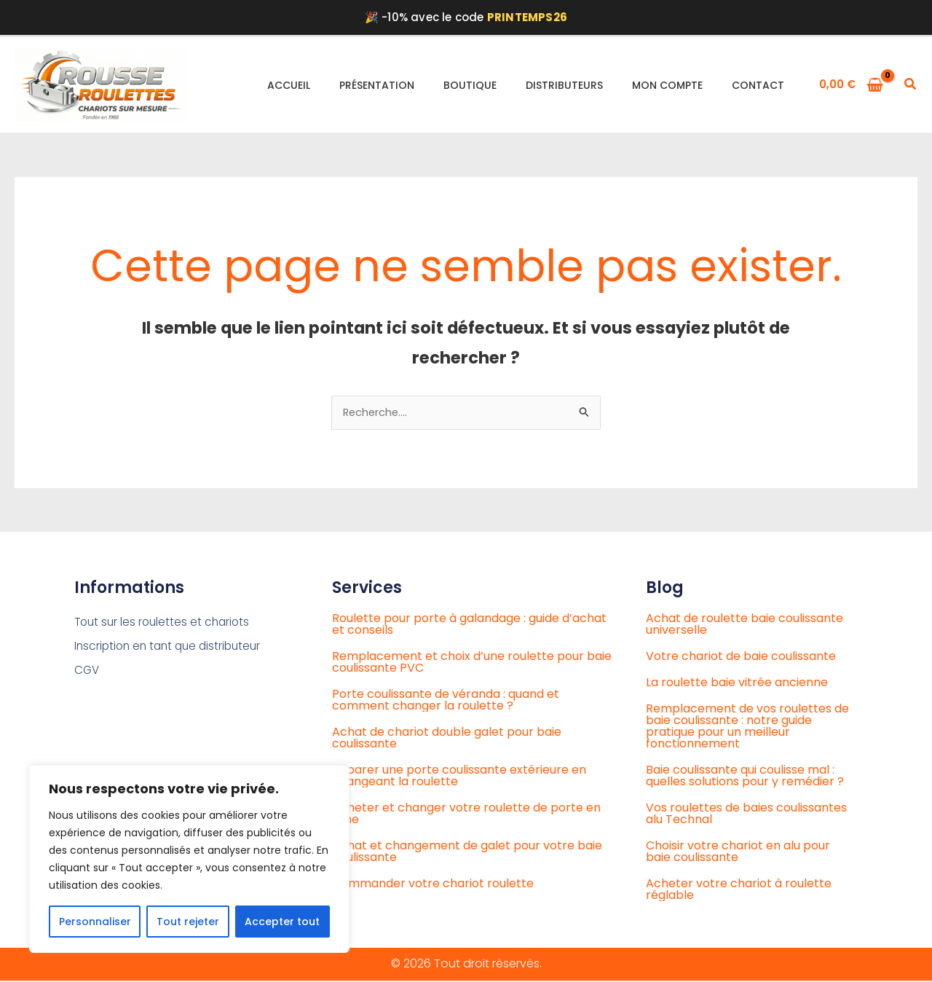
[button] (910, 85)
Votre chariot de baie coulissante (741, 657)
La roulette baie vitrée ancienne (737, 683)
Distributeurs (564, 85)
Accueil (288, 85)
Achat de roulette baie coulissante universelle (744, 625)
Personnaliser (95, 921)
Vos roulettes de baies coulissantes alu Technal (746, 815)
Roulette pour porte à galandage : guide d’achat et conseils (469, 625)
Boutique (470, 85)
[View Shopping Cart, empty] (851, 85)
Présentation (376, 85)
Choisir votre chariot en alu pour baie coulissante (738, 852)
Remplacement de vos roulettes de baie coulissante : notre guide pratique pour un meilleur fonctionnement (747, 727)
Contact (758, 85)
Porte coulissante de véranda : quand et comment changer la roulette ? (445, 701)
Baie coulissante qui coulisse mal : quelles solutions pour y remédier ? (745, 777)
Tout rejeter (188, 921)
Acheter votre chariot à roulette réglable (739, 890)
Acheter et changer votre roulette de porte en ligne (466, 815)
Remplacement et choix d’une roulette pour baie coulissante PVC (472, 663)
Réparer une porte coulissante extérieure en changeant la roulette (459, 777)
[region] (189, 859)
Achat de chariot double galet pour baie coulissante (446, 739)
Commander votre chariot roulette (433, 884)
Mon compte (667, 85)
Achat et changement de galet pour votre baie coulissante (467, 852)
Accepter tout (282, 921)
